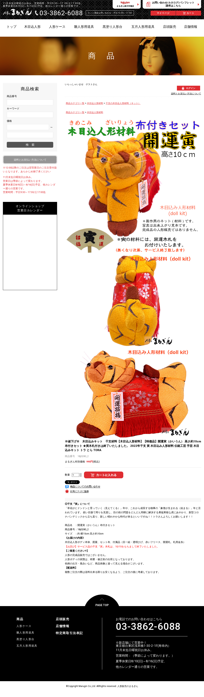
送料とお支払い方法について (186, 93)
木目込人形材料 (95, 103)
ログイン (190, 88)
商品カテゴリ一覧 (75, 103)
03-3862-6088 (148, 626)
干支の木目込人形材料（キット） (123, 103)
